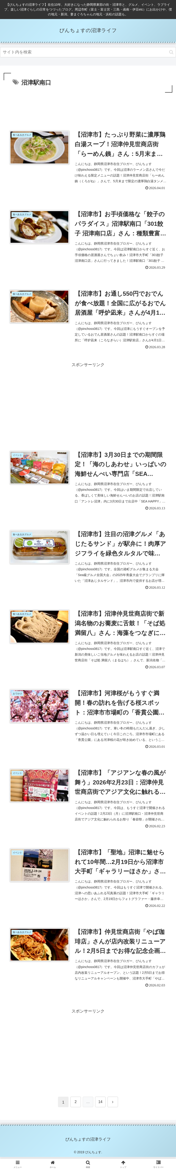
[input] (88, 52)
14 (100, 1115)
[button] (171, 52)
